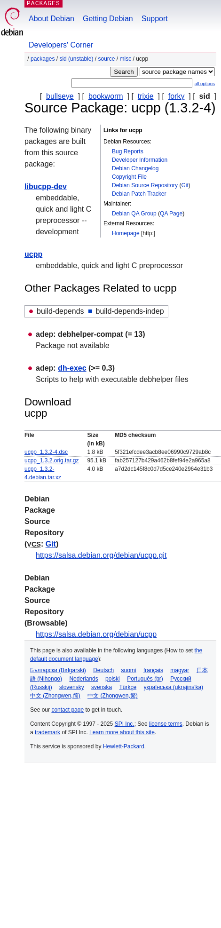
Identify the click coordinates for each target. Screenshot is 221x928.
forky (176, 96)
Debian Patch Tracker (139, 193)
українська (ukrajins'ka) (173, 687)
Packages (43, 59)
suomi (128, 670)
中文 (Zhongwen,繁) (112, 695)
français (153, 670)
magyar (179, 670)
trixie (146, 96)
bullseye (60, 96)
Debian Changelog (135, 168)
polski (112, 678)
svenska (101, 687)
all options (205, 83)
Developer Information (139, 160)
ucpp (33, 254)
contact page (67, 709)
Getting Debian (108, 19)
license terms (165, 724)
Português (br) (145, 678)
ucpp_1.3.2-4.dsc (46, 452)
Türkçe (127, 687)
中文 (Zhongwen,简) (55, 695)
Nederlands (83, 678)
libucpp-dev (45, 186)
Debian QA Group (134, 213)
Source (106, 59)
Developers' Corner (61, 45)
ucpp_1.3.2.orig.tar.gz (51, 460)
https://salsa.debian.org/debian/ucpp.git (101, 555)
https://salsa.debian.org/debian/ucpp (96, 634)
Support (155, 19)
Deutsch (103, 670)
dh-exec (72, 368)
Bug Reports (127, 151)
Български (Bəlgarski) (58, 670)
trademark (47, 732)
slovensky (71, 687)
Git (184, 185)
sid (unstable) (76, 59)
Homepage (126, 233)
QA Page (171, 213)
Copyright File (129, 177)
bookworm (105, 96)
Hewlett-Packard (123, 746)
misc (126, 59)
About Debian (51, 19)
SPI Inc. (124, 724)
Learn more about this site (122, 732)
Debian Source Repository (145, 185)
